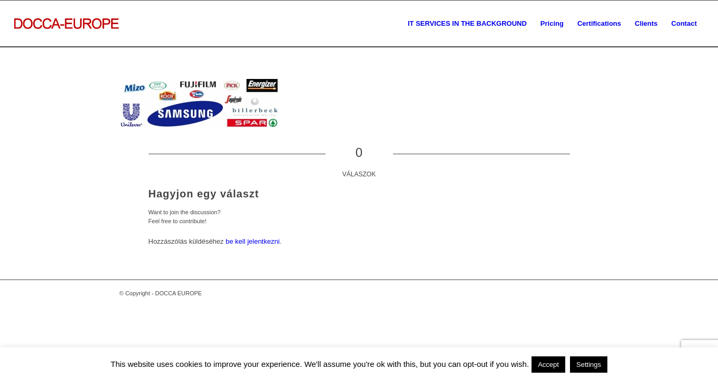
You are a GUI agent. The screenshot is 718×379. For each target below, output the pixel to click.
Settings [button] (588, 364)
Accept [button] (548, 364)
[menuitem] (467, 24)
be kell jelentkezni (252, 241)
